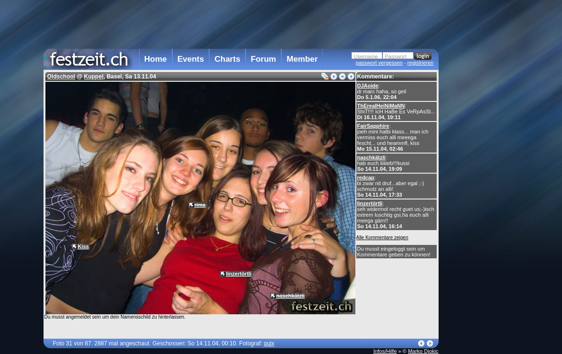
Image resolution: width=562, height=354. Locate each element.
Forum (263, 59)
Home (155, 59)
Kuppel (94, 76)
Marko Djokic (423, 351)
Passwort (396, 56)
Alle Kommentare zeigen (382, 237)
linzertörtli (370, 203)
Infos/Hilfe (385, 351)
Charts (227, 59)
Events (190, 59)
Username (366, 56)
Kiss (83, 246)
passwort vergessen (379, 63)
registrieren (420, 63)
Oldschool (61, 76)
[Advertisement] (480, 192)
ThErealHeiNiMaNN (381, 106)
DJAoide (368, 85)
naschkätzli (371, 157)
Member (302, 59)
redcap (366, 177)
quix (269, 343)
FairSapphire (373, 126)
